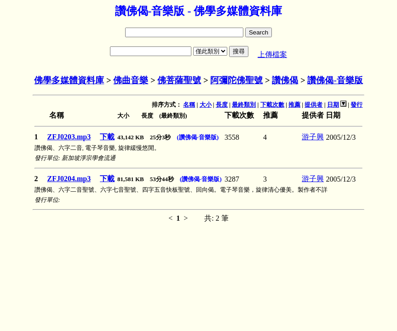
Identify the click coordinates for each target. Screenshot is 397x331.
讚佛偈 (285, 80)
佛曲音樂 (130, 80)
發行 (356, 104)
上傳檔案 (272, 54)
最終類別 (244, 104)
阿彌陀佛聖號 (236, 80)
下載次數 (272, 104)
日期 (333, 104)
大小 (206, 104)
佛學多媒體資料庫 (69, 80)
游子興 (313, 137)
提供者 (313, 104)
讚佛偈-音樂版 (334, 80)
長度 (222, 104)
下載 (107, 137)
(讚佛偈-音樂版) (198, 137)
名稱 (189, 104)
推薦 (294, 104)
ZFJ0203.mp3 (69, 137)
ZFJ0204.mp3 (69, 179)
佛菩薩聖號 (179, 80)
